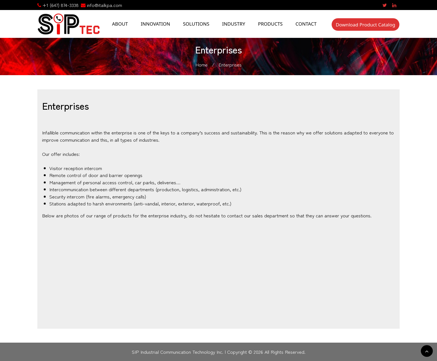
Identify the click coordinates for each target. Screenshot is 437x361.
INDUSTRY (233, 24)
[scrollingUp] (427, 351)
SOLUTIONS (196, 24)
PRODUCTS (270, 24)
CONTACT (306, 24)
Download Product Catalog (365, 24)
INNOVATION (155, 24)
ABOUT (120, 24)
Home (201, 64)
